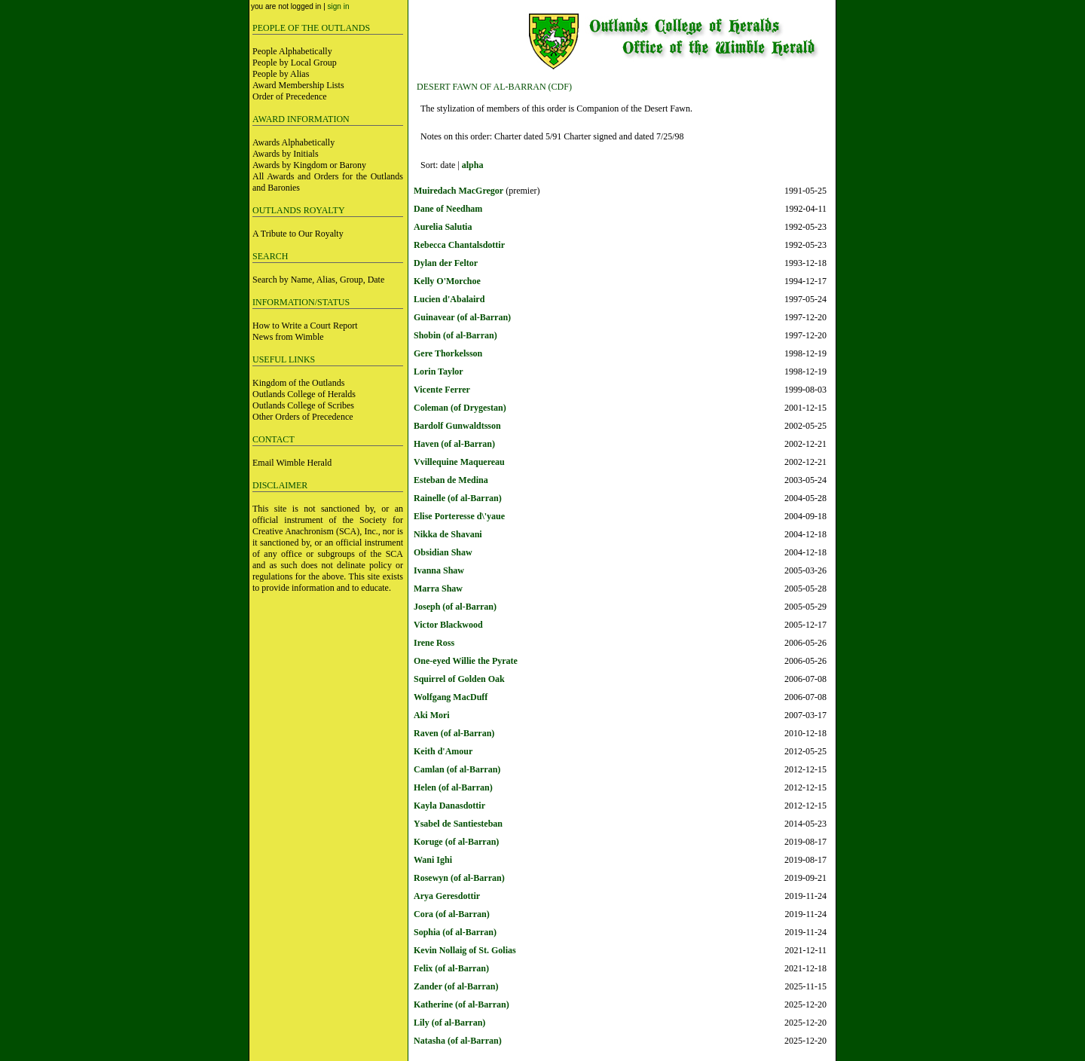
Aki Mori (432, 715)
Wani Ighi (433, 860)
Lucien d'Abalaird (449, 299)
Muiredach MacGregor (458, 190)
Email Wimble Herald (292, 462)
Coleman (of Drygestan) (460, 407)
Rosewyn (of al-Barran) (459, 878)
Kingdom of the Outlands (298, 383)
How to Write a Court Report (305, 325)
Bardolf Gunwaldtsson (457, 425)
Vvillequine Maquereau (459, 462)
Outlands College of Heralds (304, 394)
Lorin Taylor (438, 371)
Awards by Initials (285, 153)
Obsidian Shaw (443, 552)
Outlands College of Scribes (303, 405)
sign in (339, 6)
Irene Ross (434, 643)
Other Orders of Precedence (302, 416)
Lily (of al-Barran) (449, 1022)
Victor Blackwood (448, 624)
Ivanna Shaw (439, 570)
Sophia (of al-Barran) (455, 932)
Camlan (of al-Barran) (457, 769)
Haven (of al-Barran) (454, 444)
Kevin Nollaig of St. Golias (465, 950)
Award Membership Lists (298, 85)
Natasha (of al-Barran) (458, 1040)
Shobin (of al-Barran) (455, 335)
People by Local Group (294, 62)
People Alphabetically (292, 51)
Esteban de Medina (451, 480)
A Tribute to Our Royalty (298, 233)
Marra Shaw (438, 588)
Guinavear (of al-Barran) (462, 317)
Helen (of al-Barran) (453, 787)
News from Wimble (288, 337)
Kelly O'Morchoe (447, 281)
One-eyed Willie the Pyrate (466, 661)
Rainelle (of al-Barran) (458, 498)
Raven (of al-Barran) (454, 733)
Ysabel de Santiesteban (458, 823)
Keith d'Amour (443, 751)
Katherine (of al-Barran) (461, 1004)
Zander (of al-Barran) (456, 986)
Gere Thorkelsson (448, 353)
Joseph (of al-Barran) (455, 606)
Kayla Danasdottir (449, 805)
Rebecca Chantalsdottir (459, 245)
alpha (473, 165)
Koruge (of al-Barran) (456, 841)
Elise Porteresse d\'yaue (459, 516)
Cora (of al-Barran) (452, 914)
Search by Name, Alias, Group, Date (318, 279)
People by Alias (280, 74)
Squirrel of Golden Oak (459, 679)
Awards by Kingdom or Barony (309, 165)
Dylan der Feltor (446, 263)
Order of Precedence (289, 96)
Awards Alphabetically (293, 142)
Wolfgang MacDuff (450, 697)
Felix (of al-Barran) (451, 968)
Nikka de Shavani (448, 534)
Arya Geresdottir (447, 896)
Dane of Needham (448, 208)
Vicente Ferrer (442, 389)
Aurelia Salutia (443, 227)
